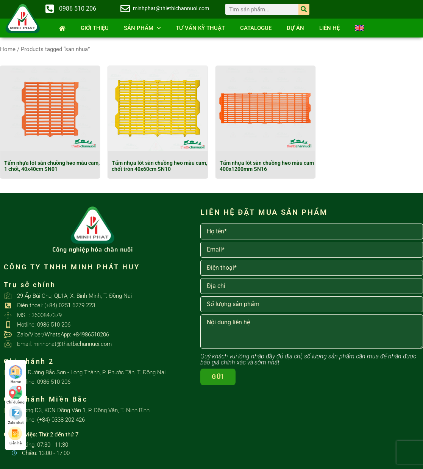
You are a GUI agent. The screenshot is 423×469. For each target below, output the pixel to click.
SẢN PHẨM (142, 28)
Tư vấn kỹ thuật (200, 28)
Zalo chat (15, 415)
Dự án (295, 28)
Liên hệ (329, 28)
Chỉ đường (15, 395)
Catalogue (256, 28)
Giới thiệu (95, 28)
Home (8, 49)
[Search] (303, 9)
